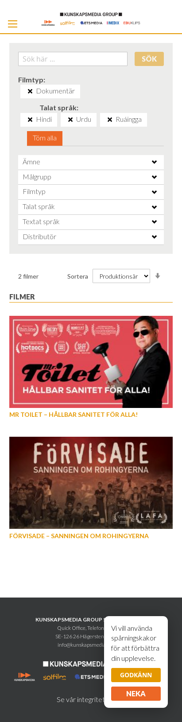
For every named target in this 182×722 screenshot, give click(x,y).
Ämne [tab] (31, 161)
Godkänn (136, 675)
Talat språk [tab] (39, 206)
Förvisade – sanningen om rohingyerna (79, 536)
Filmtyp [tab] (34, 191)
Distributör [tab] (39, 236)
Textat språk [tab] (41, 221)
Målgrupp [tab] (37, 176)
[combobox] (73, 59)
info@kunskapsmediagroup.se (91, 644)
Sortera (77, 276)
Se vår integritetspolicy (91, 699)
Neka (136, 693)
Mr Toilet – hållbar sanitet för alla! (73, 414)
